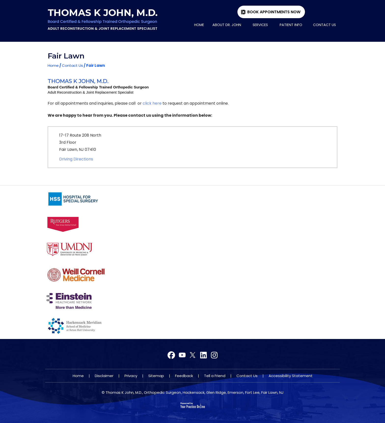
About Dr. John (226, 24)
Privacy (130, 375)
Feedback (184, 375)
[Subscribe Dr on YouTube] (192, 355)
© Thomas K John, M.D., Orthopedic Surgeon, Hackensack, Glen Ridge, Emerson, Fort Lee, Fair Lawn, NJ (193, 392)
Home (199, 24)
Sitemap (156, 375)
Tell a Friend (214, 375)
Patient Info (291, 24)
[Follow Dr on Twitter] (182, 355)
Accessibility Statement (291, 375)
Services (260, 24)
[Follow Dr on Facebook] (171, 355)
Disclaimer (104, 375)
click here (152, 103)
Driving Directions (76, 159)
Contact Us (324, 24)
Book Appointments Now (274, 12)
